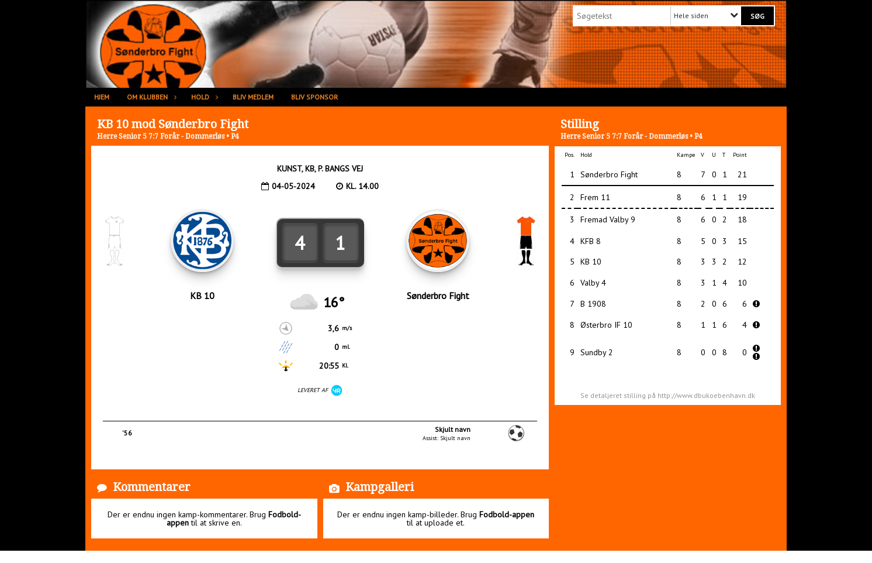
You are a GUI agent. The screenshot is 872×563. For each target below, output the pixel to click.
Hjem (101, 96)
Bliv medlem (253, 96)
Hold (203, 96)
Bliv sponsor (314, 96)
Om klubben (150, 96)
